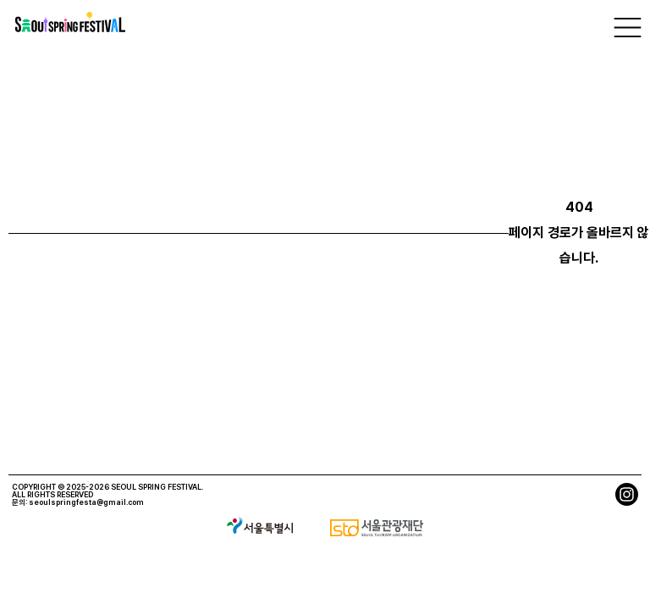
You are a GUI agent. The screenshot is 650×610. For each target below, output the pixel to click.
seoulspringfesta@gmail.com (86, 502)
